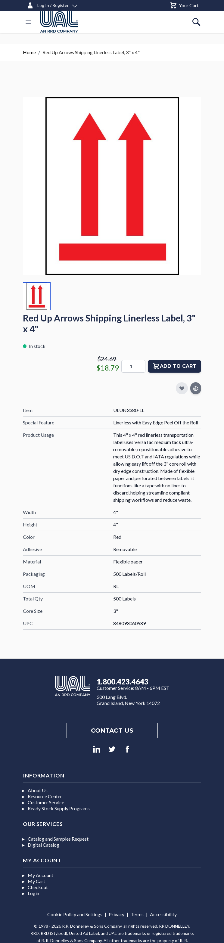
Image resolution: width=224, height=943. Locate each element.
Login (33, 893)
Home (29, 52)
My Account (40, 875)
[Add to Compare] (195, 388)
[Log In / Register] (51, 4)
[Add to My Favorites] (182, 388)
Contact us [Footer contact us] (112, 730)
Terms (137, 914)
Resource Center (45, 796)
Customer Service (46, 802)
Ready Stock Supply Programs (59, 808)
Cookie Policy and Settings (74, 914)
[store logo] (59, 22)
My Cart (36, 881)
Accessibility (163, 914)
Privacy (116, 914)
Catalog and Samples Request (58, 839)
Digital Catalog (43, 845)
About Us (38, 790)
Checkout (38, 887)
